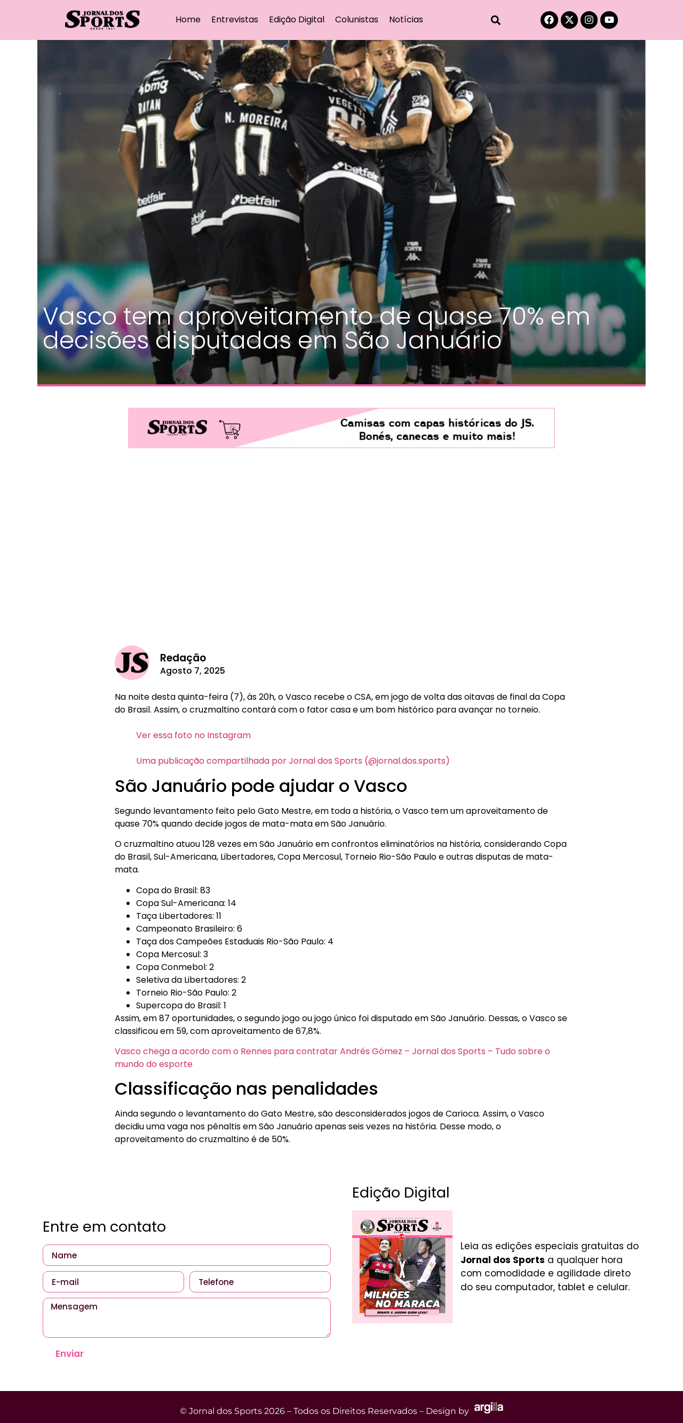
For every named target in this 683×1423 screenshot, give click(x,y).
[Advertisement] (341, 554)
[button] (496, 20)
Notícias (406, 19)
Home (188, 19)
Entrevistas (234, 19)
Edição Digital (296, 19)
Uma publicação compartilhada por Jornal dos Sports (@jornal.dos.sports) (293, 761)
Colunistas (356, 19)
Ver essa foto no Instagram (193, 735)
